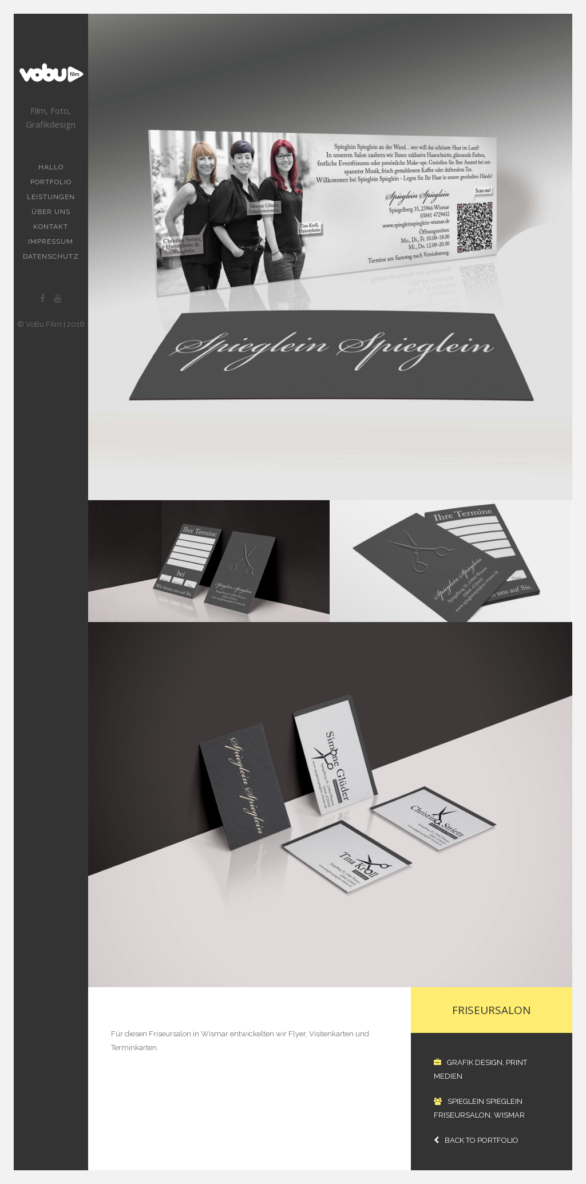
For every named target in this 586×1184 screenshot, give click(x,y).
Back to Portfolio (476, 1140)
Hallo (51, 167)
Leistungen (51, 197)
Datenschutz (51, 256)
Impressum (50, 241)
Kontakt (50, 227)
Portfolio (51, 182)
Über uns (50, 212)
